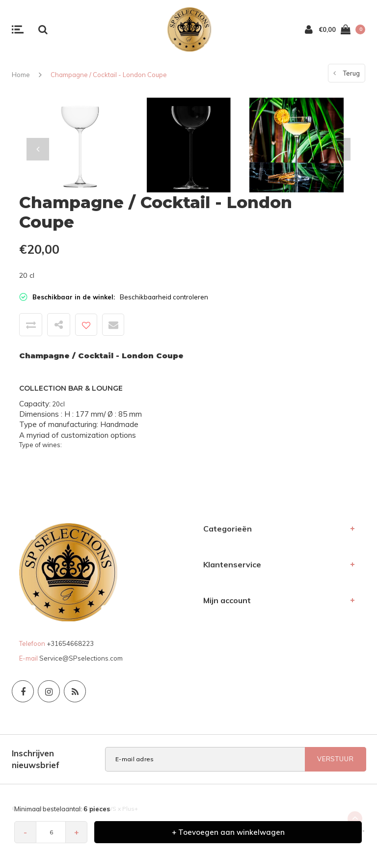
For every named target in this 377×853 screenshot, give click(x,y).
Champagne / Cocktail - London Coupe (109, 75)
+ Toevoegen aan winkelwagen (228, 832)
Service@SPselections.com (81, 658)
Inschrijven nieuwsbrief (35, 759)
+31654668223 (70, 643)
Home (21, 75)
